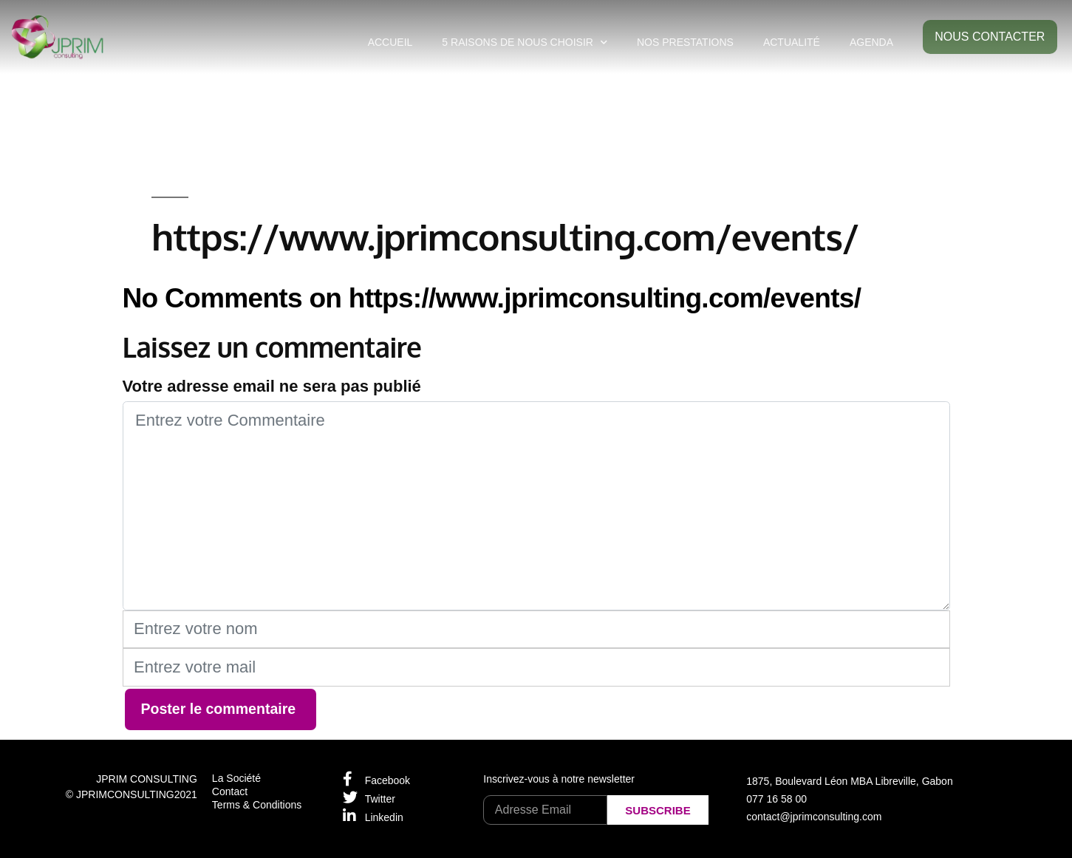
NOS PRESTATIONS (685, 42)
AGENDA (871, 42)
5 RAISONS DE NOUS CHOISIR (524, 42)
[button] (990, 37)
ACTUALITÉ (791, 42)
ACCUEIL (390, 42)
